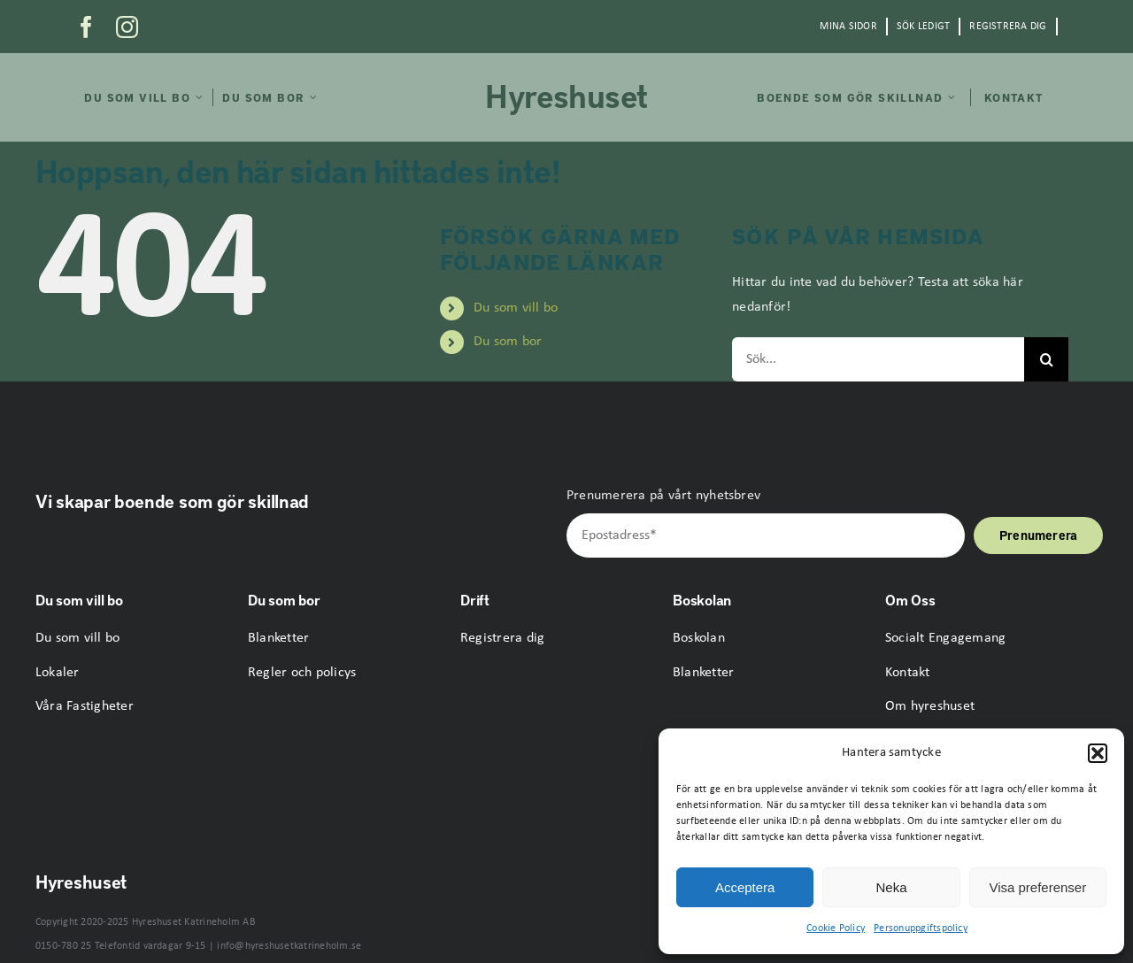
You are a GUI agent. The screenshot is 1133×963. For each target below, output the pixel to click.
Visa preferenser (1037, 887)
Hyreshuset (566, 95)
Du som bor (508, 342)
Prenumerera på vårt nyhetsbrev (663, 496)
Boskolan (699, 638)
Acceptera (745, 887)
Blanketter (278, 638)
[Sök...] (878, 359)
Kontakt (907, 673)
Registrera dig (502, 638)
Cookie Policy (835, 928)
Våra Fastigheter (84, 706)
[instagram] (127, 27)
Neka (890, 887)
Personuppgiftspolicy (920, 928)
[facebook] (86, 27)
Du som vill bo (516, 308)
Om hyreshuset (930, 706)
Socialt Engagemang (945, 638)
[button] (1097, 753)
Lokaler (57, 673)
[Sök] (1046, 359)
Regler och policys (302, 673)
